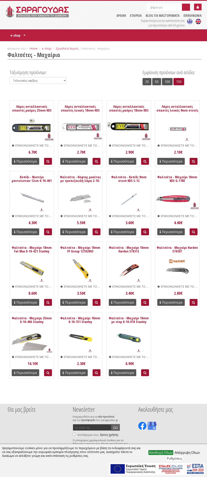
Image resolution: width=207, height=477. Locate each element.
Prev (9, 398)
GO (115, 427)
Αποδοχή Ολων (161, 452)
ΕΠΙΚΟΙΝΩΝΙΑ (193, 15)
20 (147, 81)
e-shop (18, 36)
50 (156, 81)
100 (167, 81)
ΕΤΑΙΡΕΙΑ (136, 15)
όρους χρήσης (109, 435)
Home (33, 48)
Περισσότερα (25, 161)
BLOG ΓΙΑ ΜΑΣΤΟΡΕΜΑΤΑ (163, 15)
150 (179, 81)
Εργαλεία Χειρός (67, 48)
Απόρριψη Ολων (187, 452)
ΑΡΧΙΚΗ (121, 15)
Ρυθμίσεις (174, 458)
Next (195, 398)
